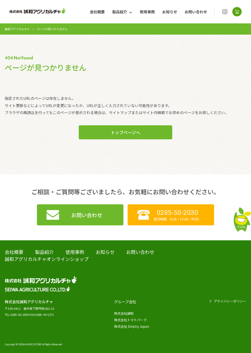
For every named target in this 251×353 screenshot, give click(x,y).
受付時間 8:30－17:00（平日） (177, 215)
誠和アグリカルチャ (17, 29)
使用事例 (147, 11)
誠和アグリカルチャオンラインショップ (47, 259)
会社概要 (97, 11)
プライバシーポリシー (230, 301)
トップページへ (125, 132)
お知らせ (169, 11)
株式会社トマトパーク (130, 319)
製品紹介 (119, 11)
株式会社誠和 (124, 313)
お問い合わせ (196, 11)
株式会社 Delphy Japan (131, 326)
